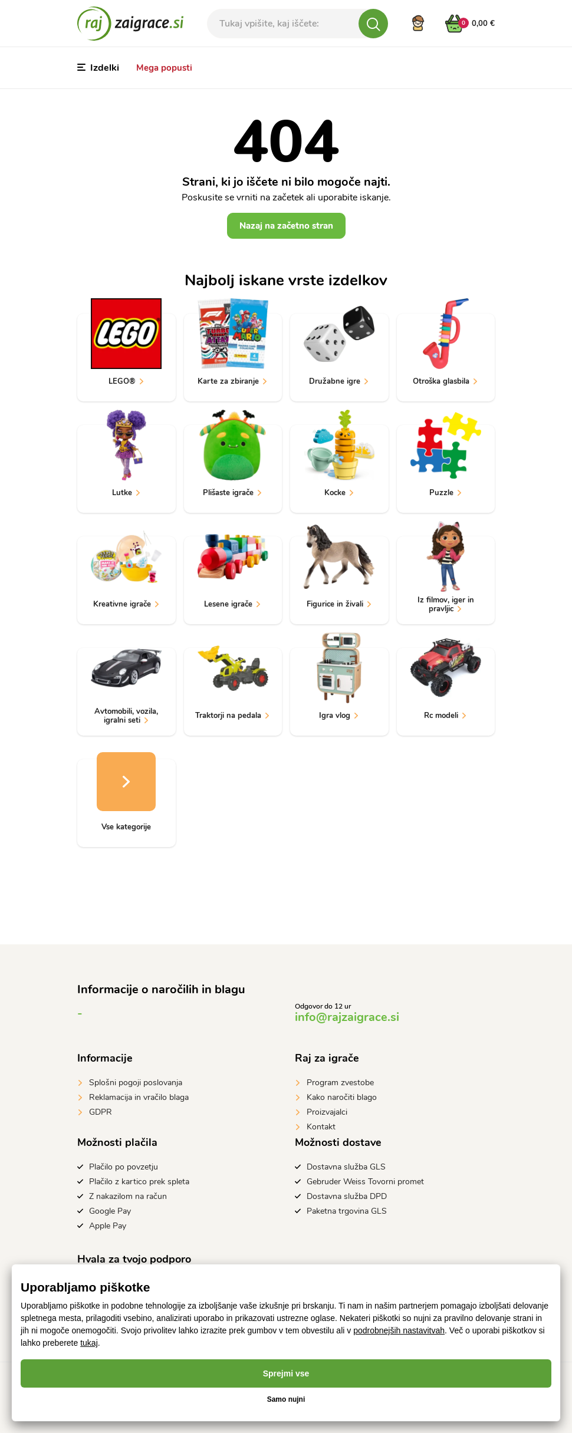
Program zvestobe (340, 1082)
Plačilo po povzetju (123, 1166)
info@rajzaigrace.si (347, 1017)
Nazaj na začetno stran (286, 226)
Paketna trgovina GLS (347, 1211)
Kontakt (321, 1126)
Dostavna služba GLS (346, 1166)
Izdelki (98, 67)
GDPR (100, 1112)
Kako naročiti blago (342, 1097)
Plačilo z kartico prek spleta (139, 1181)
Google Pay (110, 1211)
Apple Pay (107, 1225)
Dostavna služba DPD (347, 1196)
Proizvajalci (327, 1112)
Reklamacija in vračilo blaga (139, 1097)
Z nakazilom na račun (128, 1196)
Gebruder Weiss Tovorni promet (365, 1181)
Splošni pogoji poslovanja (135, 1082)
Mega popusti (164, 68)
